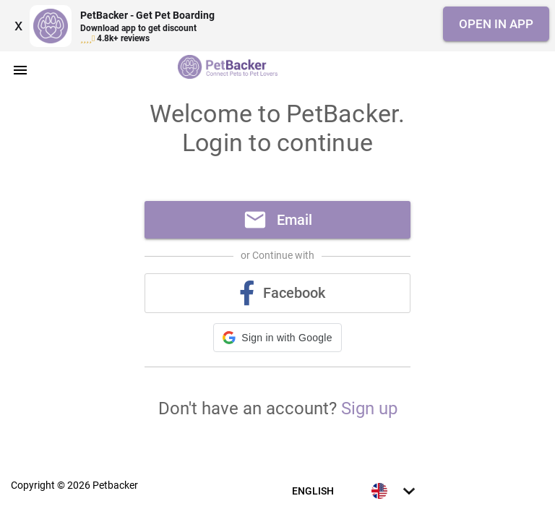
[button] (277, 337)
